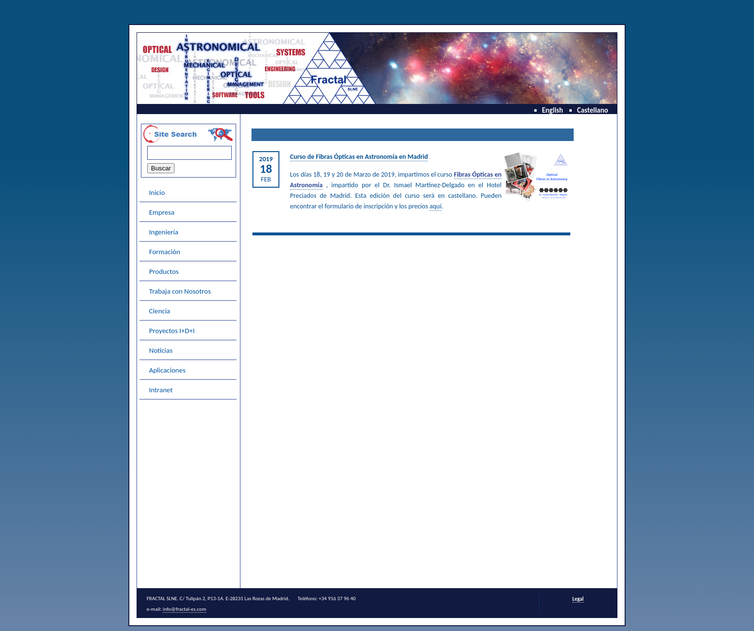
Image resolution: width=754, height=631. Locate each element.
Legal (577, 599)
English (552, 110)
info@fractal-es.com (184, 609)
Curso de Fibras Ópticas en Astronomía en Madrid (359, 157)
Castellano (592, 110)
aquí (435, 206)
